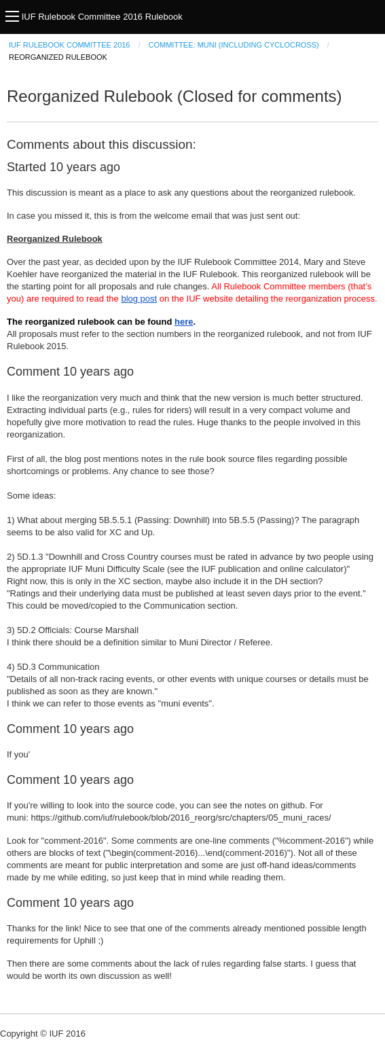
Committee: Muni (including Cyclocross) (234, 45)
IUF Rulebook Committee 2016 (69, 45)
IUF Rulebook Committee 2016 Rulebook (102, 17)
